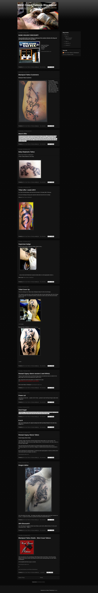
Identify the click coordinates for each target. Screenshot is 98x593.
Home (41, 577)
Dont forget (23, 410)
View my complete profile (68, 54)
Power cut (22, 395)
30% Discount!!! (24, 523)
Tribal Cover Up (24, 289)
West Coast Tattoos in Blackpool (26, 154)
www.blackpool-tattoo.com (24, 564)
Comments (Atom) (41, 581)
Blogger (55, 590)
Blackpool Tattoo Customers (29, 75)
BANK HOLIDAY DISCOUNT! (29, 35)
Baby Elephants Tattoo (27, 152)
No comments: (43, 67)
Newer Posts (21, 577)
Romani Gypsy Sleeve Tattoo (29, 435)
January (67, 45)
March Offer (23, 134)
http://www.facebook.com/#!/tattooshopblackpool (28, 569)
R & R (21, 420)
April (66, 41)
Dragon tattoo (23, 465)
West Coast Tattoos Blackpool (36, 5)
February (67, 43)
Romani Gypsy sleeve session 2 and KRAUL (34, 373)
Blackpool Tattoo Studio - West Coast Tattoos (35, 538)
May (66, 36)
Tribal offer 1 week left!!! (27, 190)
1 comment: (42, 572)
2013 (65, 34)
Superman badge (25, 244)
